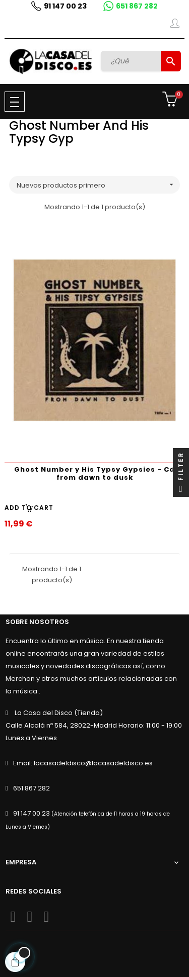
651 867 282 (137, 6)
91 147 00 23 (65, 6)
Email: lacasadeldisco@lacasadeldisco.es (83, 763)
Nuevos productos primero (98, 185)
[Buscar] (132, 61)
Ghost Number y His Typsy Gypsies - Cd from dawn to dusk (94, 473)
